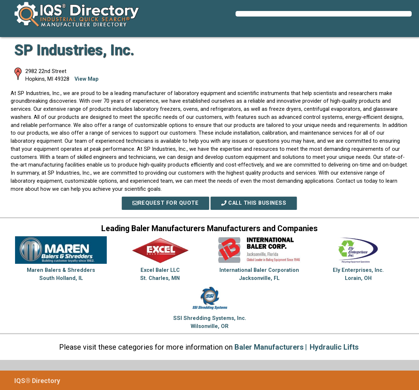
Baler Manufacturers (269, 347)
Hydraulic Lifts (334, 347)
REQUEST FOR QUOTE (165, 203)
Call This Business (253, 203)
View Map (86, 79)
